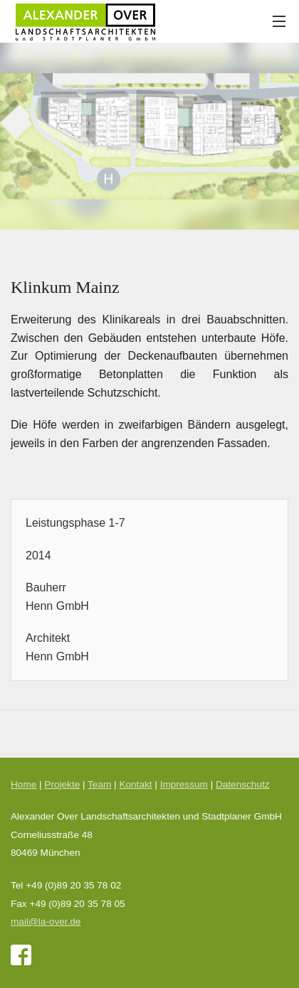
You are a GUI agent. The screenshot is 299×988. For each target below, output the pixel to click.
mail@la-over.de (45, 921)
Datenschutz (243, 784)
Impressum (184, 784)
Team (99, 784)
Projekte (62, 784)
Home (23, 784)
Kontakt (135, 784)
